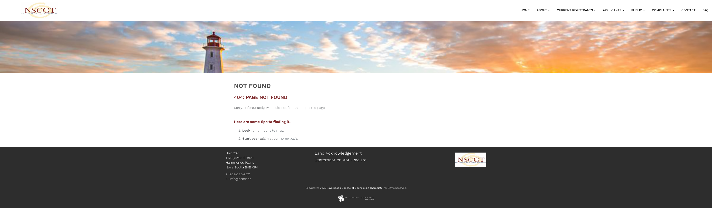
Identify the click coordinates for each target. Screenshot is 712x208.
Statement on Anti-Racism (341, 159)
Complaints (662, 10)
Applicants (612, 10)
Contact (688, 10)
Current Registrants (575, 10)
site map (276, 130)
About (542, 10)
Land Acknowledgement (338, 153)
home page (288, 138)
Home (525, 10)
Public (636, 10)
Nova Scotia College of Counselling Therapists (354, 187)
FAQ (705, 10)
